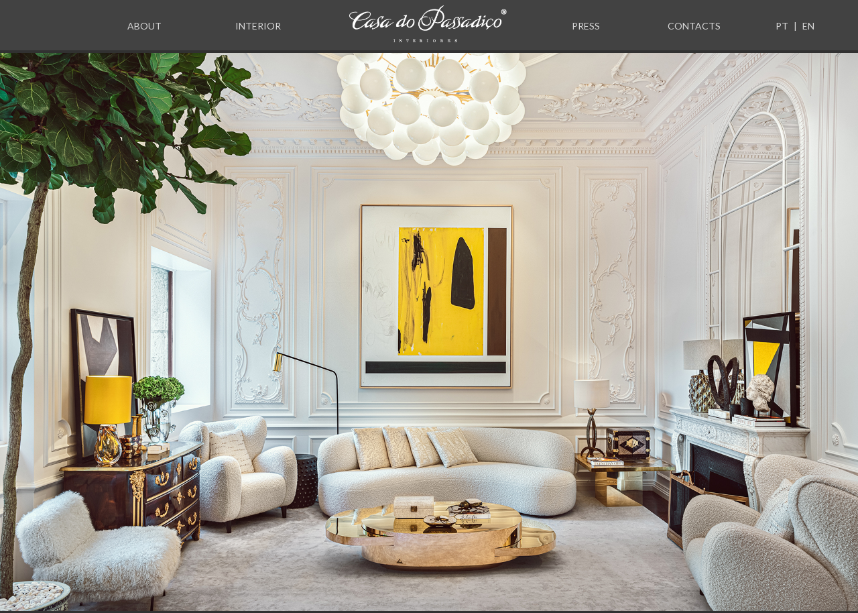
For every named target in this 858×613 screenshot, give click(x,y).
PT (782, 26)
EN (808, 26)
